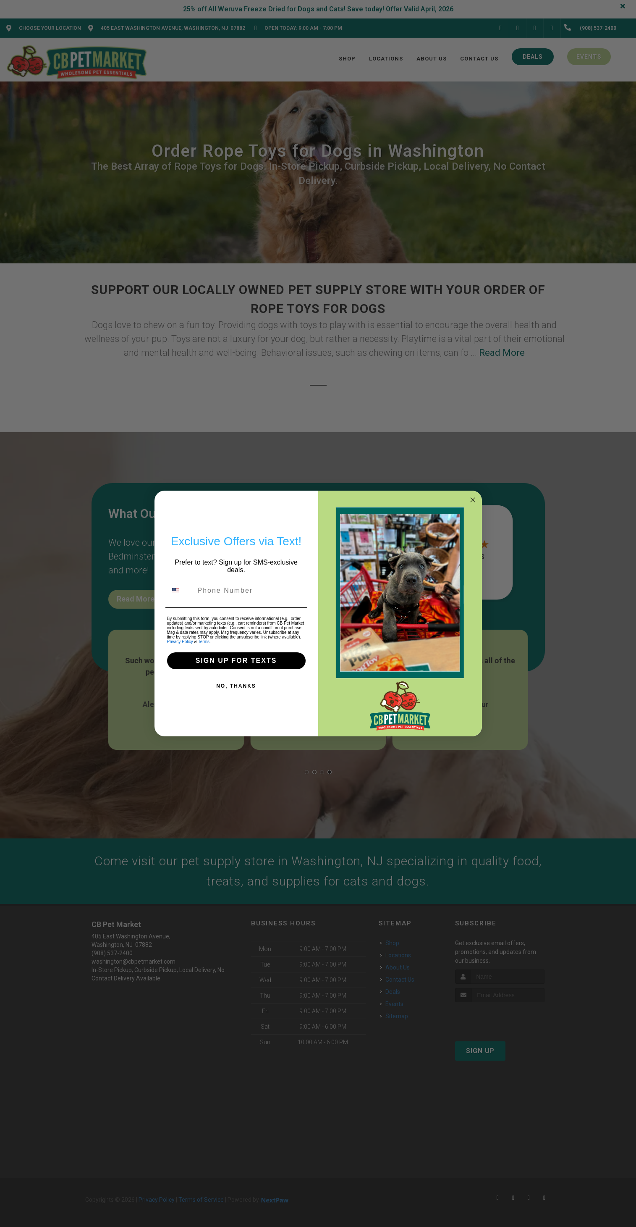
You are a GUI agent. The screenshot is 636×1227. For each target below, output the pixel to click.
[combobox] (181, 591)
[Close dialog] (473, 500)
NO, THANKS (236, 686)
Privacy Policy (180, 641)
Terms (203, 641)
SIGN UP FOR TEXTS (236, 660)
